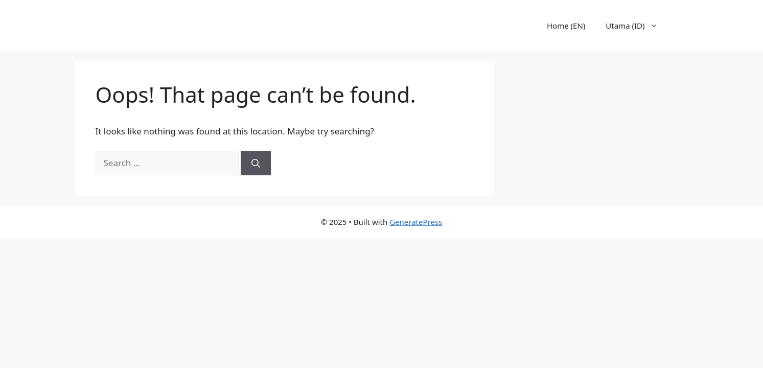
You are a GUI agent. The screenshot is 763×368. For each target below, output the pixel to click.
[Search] (256, 163)
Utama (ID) (636, 25)
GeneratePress (415, 222)
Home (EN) (566, 25)
